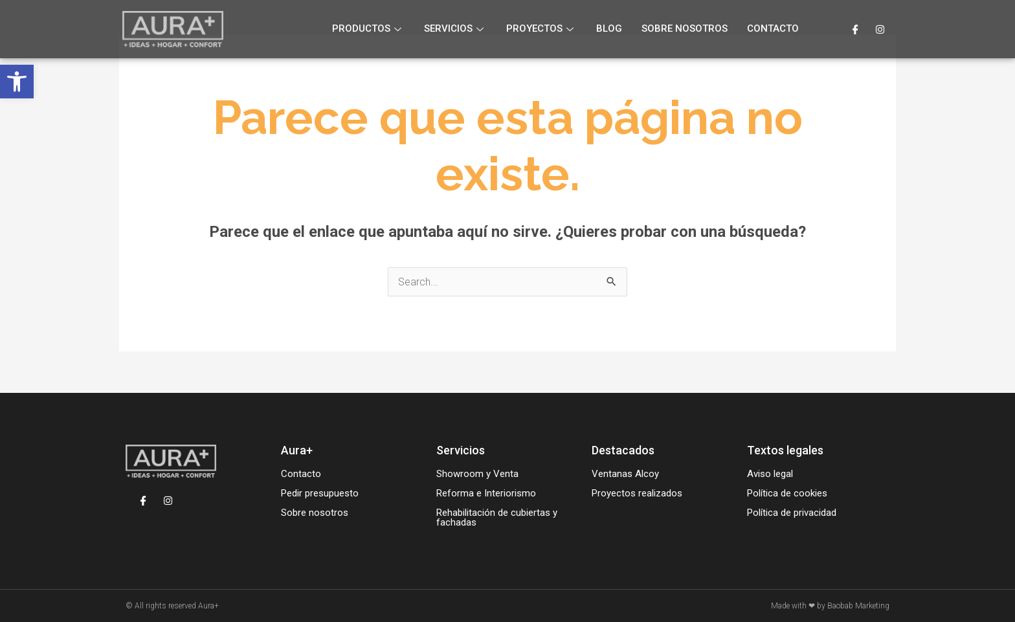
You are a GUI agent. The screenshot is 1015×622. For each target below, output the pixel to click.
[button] (17, 81)
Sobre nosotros (684, 28)
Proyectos (541, 28)
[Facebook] (855, 29)
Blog (609, 28)
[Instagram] (880, 29)
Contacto (773, 28)
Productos (368, 28)
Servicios (455, 28)
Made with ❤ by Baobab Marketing (830, 605)
